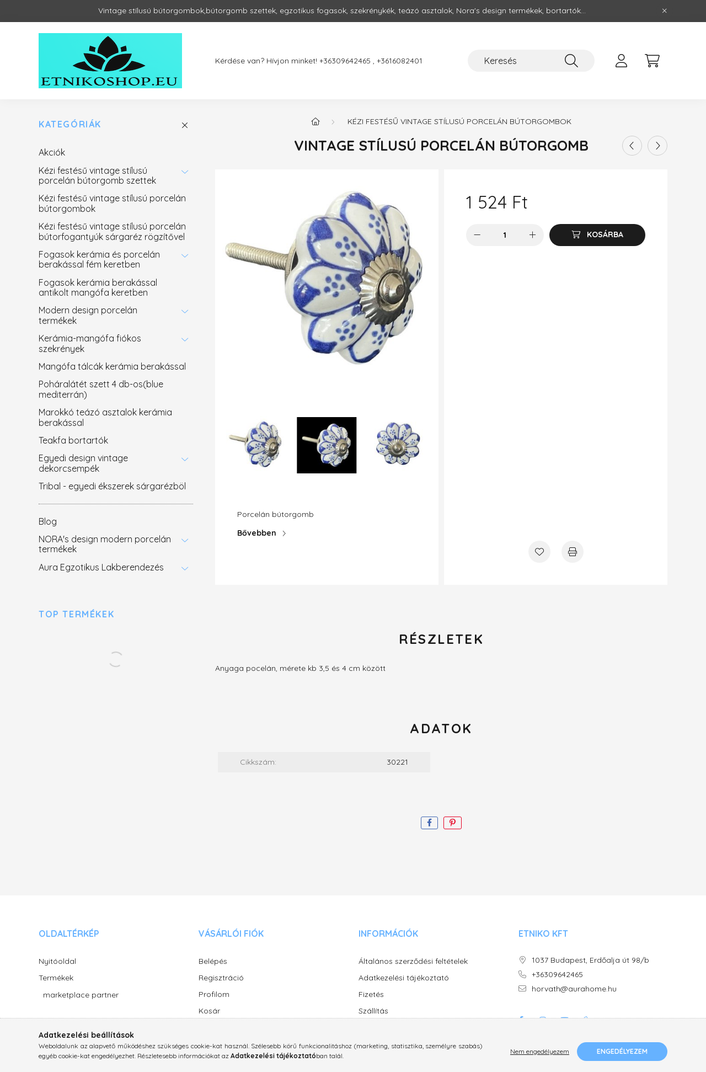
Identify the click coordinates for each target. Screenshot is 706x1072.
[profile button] (621, 61)
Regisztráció (221, 978)
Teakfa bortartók (73, 440)
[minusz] (477, 235)
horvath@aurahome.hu (574, 989)
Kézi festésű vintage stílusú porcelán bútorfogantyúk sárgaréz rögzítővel (112, 231)
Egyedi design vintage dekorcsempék (83, 462)
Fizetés (371, 994)
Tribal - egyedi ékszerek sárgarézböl (112, 486)
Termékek (56, 978)
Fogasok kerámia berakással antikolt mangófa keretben (98, 287)
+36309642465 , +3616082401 (370, 61)
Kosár (209, 1011)
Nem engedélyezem (539, 1051)
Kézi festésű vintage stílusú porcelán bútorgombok (112, 203)
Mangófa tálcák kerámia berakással (112, 366)
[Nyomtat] (572, 552)
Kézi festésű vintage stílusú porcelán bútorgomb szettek (97, 175)
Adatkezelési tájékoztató (404, 978)
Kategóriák (70, 124)
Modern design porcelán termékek (88, 315)
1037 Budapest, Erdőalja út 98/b (590, 960)
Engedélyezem (622, 1051)
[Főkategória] (315, 121)
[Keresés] (531, 61)
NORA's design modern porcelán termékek (105, 544)
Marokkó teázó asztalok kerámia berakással (105, 417)
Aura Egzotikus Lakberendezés (101, 567)
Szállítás (373, 1011)
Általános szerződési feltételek (413, 961)
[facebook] (429, 823)
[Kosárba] (597, 235)
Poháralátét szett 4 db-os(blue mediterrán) (101, 388)
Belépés (213, 961)
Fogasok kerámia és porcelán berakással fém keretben (99, 259)
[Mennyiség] (505, 235)
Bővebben (256, 533)
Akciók (52, 152)
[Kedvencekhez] (539, 552)
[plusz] (533, 235)
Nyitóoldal (57, 961)
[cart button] (652, 61)
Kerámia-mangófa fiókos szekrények (90, 343)
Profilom (214, 994)
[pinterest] (452, 823)
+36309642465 (557, 974)
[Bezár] (664, 11)
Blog (48, 521)
